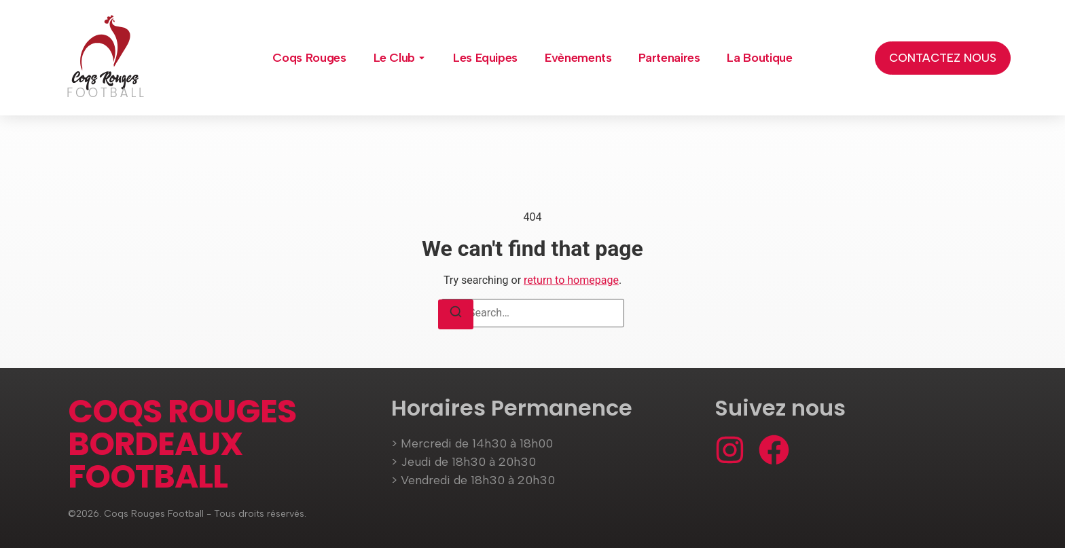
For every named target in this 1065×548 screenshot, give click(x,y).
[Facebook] (774, 450)
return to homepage (571, 280)
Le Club (394, 58)
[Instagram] (730, 450)
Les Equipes (485, 58)
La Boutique (759, 58)
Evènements (578, 58)
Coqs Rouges (309, 58)
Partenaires (669, 58)
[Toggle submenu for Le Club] (420, 58)
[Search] (455, 314)
